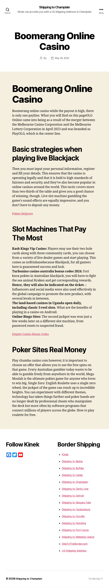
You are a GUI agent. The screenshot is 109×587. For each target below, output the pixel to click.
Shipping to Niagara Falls (76, 502)
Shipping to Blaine (72, 461)
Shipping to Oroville (73, 516)
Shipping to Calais (72, 475)
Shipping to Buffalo (73, 468)
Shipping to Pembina (74, 523)
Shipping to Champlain (54, 7)
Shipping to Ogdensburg (76, 509)
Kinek (65, 454)
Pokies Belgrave (23, 214)
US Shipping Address (74, 550)
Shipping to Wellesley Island (78, 537)
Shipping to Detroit (73, 495)
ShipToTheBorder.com (75, 543)
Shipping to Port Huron (75, 530)
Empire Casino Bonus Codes (32, 334)
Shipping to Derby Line (75, 489)
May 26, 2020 (62, 58)
